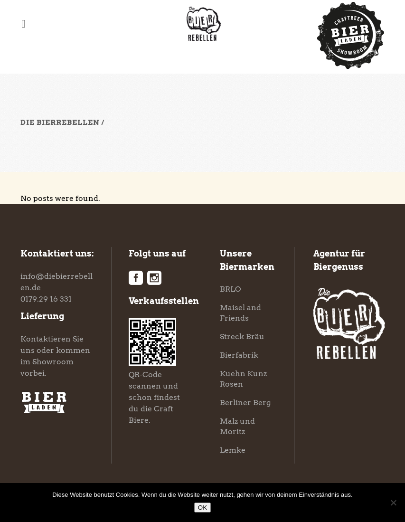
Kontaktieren (45, 338)
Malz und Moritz (237, 426)
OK (202, 507)
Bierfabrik (239, 355)
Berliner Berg (245, 402)
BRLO (230, 289)
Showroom (53, 361)
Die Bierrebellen (59, 122)
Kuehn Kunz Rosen (243, 379)
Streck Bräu (242, 336)
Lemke (232, 450)
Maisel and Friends (240, 313)
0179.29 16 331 (46, 299)
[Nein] (393, 502)
